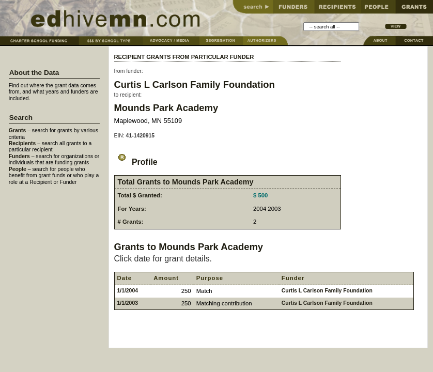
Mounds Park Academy (166, 107)
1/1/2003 (127, 303)
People (17, 169)
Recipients (22, 143)
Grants (17, 130)
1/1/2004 (127, 290)
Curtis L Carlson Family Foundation (194, 84)
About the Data (34, 72)
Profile (136, 162)
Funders (19, 156)
